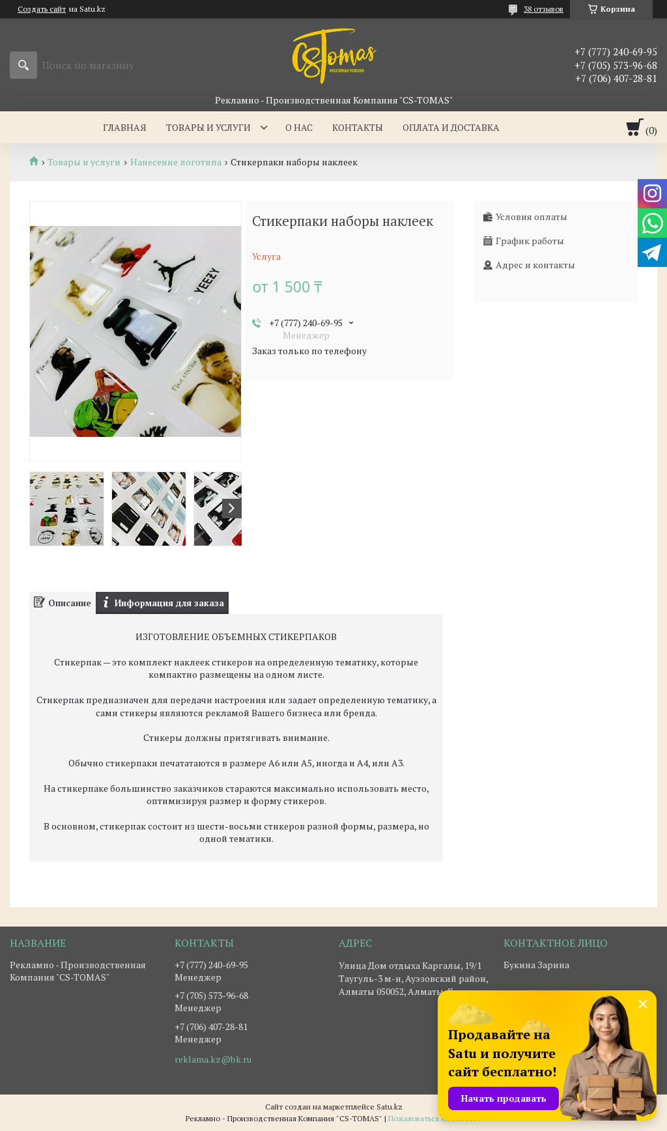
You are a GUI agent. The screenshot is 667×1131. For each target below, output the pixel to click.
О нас (299, 127)
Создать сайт (42, 9)
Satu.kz (389, 1106)
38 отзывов (543, 9)
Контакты (357, 127)
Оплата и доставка (451, 127)
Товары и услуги (208, 127)
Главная (125, 127)
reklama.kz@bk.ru (213, 1059)
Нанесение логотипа (175, 162)
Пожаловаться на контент (434, 1118)
